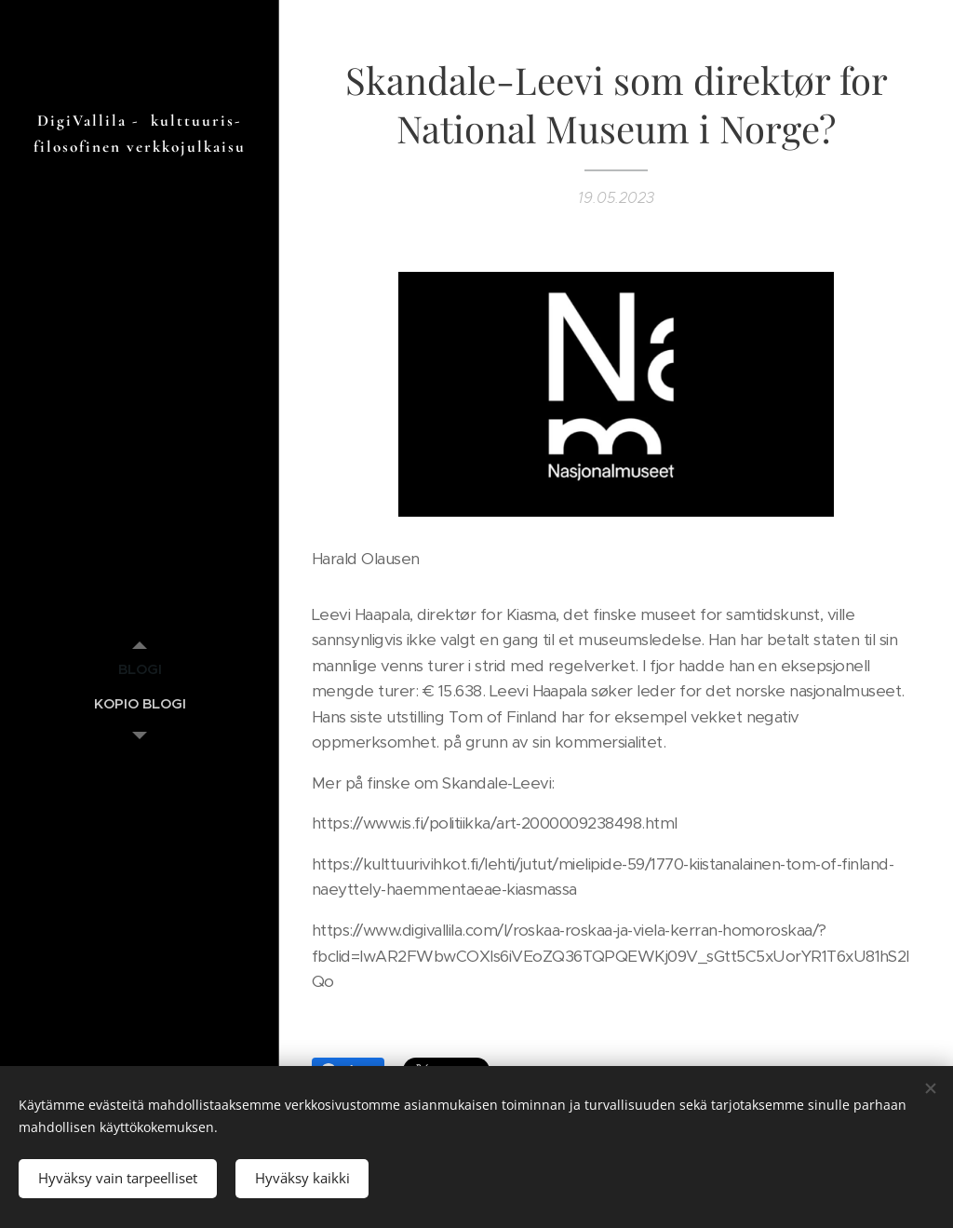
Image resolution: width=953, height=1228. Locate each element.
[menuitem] (140, 669)
